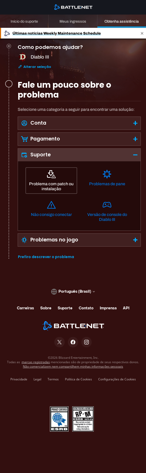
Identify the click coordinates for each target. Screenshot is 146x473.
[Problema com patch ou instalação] (51, 180)
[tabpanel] (79, 182)
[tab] (79, 63)
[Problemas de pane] (107, 180)
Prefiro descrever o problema (46, 256)
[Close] (142, 33)
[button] (79, 123)
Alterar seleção (34, 66)
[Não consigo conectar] (51, 211)
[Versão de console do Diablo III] (107, 211)
